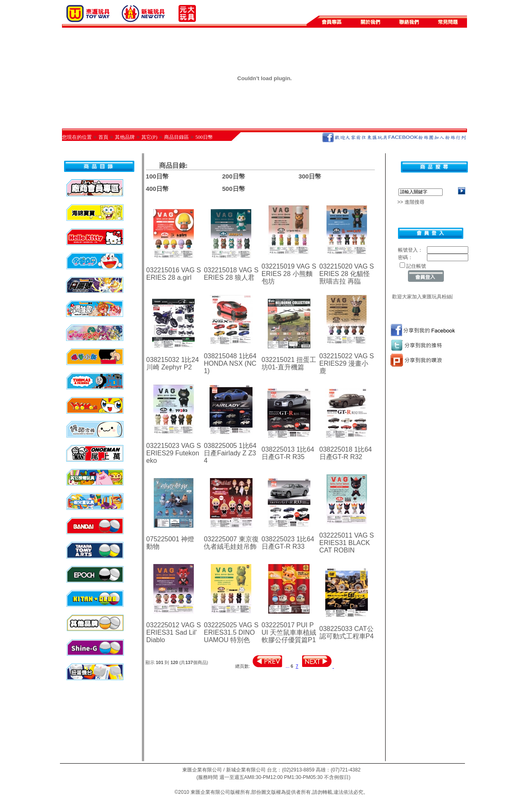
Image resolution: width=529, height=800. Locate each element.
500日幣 (204, 137)
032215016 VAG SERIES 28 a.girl (173, 274)
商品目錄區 (176, 137)
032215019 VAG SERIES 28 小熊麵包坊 (289, 274)
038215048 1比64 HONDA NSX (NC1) (230, 363)
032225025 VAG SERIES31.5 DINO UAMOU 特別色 (231, 632)
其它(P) (149, 137)
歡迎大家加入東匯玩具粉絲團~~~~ (434, 297)
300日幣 (309, 176)
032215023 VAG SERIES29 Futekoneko (173, 453)
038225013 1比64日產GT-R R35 (288, 453)
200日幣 (233, 176)
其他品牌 (125, 137)
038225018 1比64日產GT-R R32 (345, 453)
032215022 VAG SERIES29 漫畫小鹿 (346, 363)
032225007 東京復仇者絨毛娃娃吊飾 (231, 543)
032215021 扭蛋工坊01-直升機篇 (289, 363)
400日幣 (157, 188)
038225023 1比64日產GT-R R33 (288, 543)
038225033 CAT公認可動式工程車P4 (346, 632)
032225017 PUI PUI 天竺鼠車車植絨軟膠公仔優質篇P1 (289, 632)
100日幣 (157, 176)
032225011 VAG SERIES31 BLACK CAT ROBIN (346, 543)
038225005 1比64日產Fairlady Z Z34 (230, 453)
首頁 (103, 137)
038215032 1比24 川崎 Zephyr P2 (172, 363)
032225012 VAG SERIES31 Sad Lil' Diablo (173, 632)
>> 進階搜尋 (408, 202)
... (287, 666)
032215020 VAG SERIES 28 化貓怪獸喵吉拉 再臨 (346, 274)
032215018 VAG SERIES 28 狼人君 (231, 274)
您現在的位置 (77, 137)
